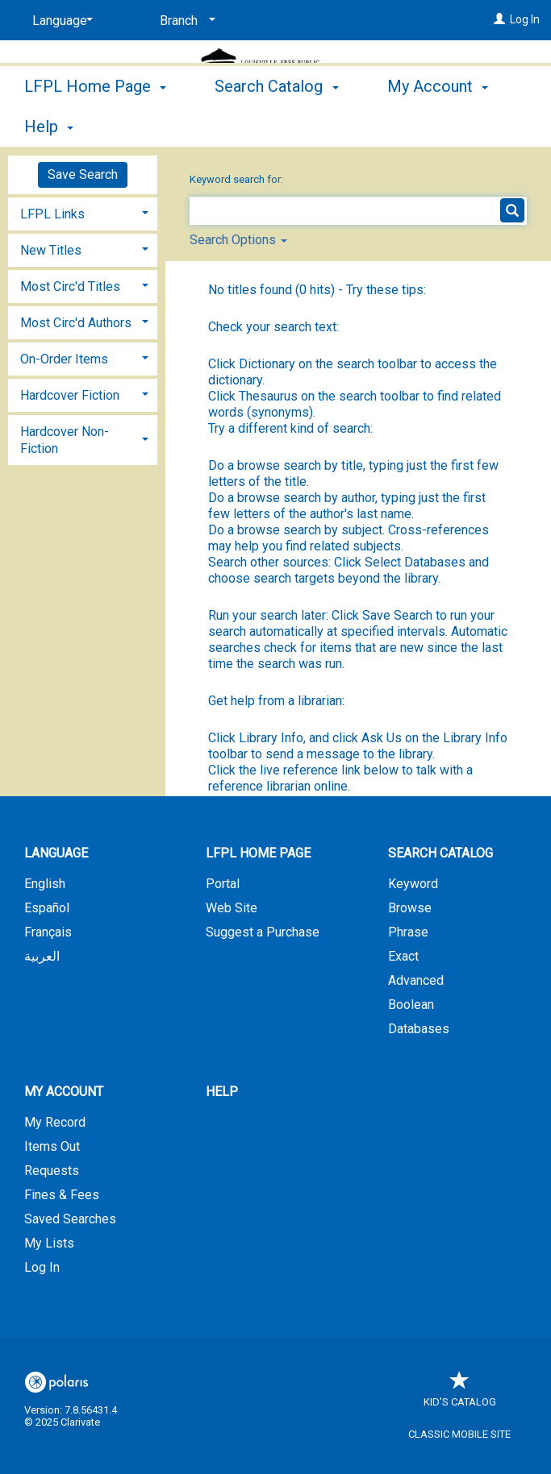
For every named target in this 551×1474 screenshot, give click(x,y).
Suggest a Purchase (262, 932)
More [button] (419, 126)
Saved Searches (70, 1219)
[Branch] (185, 21)
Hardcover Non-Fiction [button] (64, 440)
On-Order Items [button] (64, 359)
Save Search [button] (83, 174)
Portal (223, 883)
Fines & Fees (61, 1194)
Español (46, 908)
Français (48, 932)
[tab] (82, 212)
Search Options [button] (238, 239)
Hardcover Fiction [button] (69, 395)
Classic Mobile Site (459, 1434)
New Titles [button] (50, 250)
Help (222, 1091)
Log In (525, 19)
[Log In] (499, 19)
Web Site (231, 908)
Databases (418, 1028)
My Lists (49, 1243)
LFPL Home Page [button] (95, 124)
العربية (42, 956)
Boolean (411, 1004)
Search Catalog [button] (276, 124)
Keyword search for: (238, 179)
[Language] (59, 21)
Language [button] (56, 853)
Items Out (52, 1146)
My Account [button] (63, 1091)
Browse (410, 908)
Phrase (408, 932)
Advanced (416, 980)
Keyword (413, 883)
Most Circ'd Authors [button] (75, 322)
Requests (51, 1170)
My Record (55, 1122)
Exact (403, 956)
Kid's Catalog (460, 1394)
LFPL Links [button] (52, 214)
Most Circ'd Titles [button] (70, 286)
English (44, 883)
